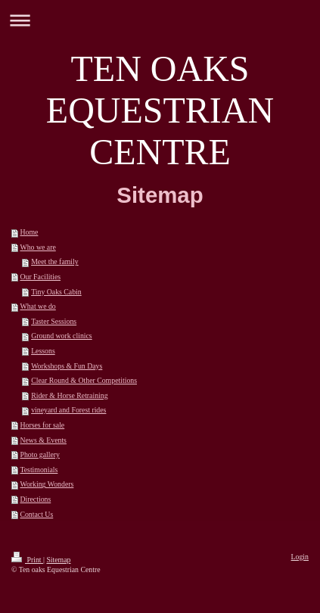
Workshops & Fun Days (66, 366)
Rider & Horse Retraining (69, 395)
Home (29, 232)
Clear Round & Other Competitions (84, 380)
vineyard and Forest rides (68, 410)
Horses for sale (42, 425)
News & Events (43, 440)
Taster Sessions (53, 321)
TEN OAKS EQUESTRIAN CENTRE (160, 110)
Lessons (43, 351)
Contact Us (36, 514)
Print (27, 559)
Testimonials (38, 469)
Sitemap (58, 559)
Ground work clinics (61, 335)
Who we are (37, 247)
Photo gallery (40, 454)
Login (300, 556)
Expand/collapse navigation (160, 20)
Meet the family (55, 261)
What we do (37, 306)
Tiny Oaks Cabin (56, 292)
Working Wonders (46, 484)
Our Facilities (40, 276)
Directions (35, 499)
